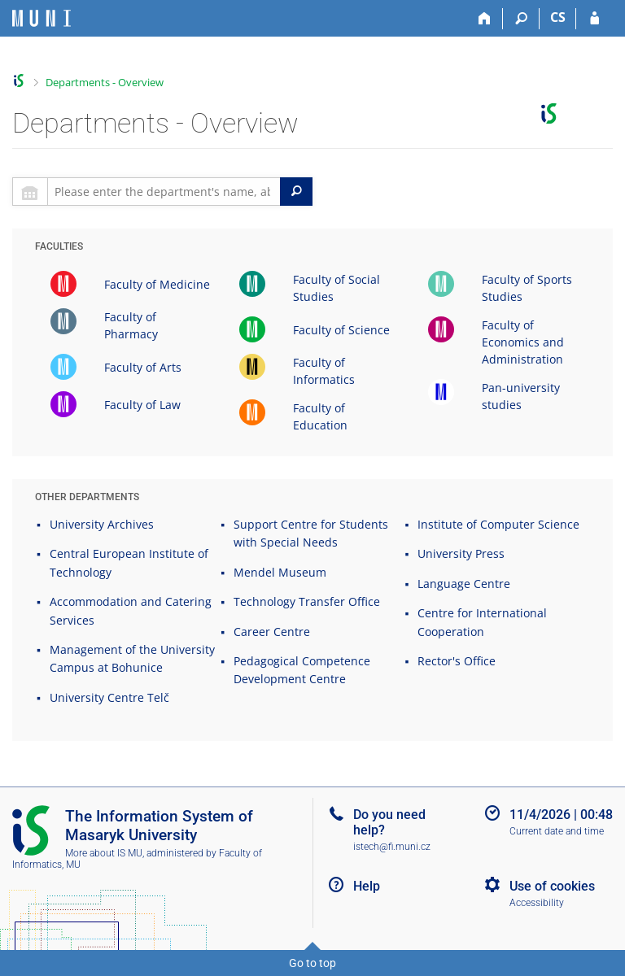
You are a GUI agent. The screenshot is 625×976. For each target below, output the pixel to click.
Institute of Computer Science (498, 524)
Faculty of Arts (142, 367)
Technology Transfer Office (307, 601)
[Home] (484, 18)
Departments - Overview (105, 82)
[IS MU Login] (594, 18)
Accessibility (536, 902)
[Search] (521, 18)
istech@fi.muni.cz (392, 846)
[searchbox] (164, 191)
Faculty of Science (341, 330)
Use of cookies (552, 886)
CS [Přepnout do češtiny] (558, 17)
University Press (461, 553)
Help (366, 886)
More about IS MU (103, 853)
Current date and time (556, 831)
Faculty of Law (142, 404)
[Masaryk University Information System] (41, 18)
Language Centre (463, 583)
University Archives (102, 524)
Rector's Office (456, 661)
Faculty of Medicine (157, 284)
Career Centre (272, 631)
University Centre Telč (109, 697)
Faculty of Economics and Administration (523, 342)
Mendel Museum (280, 572)
